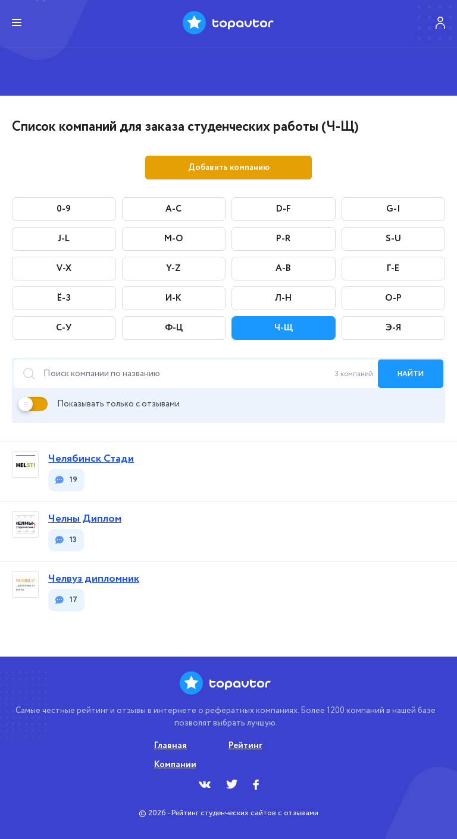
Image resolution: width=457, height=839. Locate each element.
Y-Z (173, 268)
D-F (283, 209)
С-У (63, 328)
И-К (173, 298)
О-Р (393, 298)
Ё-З (64, 298)
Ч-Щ (283, 328)
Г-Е (393, 268)
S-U (393, 238)
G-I (393, 209)
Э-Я (393, 328)
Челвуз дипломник (93, 579)
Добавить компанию (229, 168)
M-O (173, 238)
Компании (175, 764)
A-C (173, 209)
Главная (170, 745)
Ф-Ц (174, 328)
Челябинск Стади (91, 459)
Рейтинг (245, 745)
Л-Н (283, 298)
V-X (64, 268)
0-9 (64, 209)
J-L (64, 238)
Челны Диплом (84, 519)
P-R (283, 238)
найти (410, 374)
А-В (283, 268)
